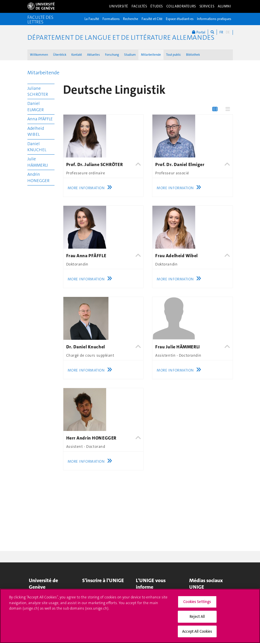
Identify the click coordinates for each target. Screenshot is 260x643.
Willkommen (39, 55)
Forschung (112, 55)
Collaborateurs (181, 6)
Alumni (224, 6)
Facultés (139, 6)
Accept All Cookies (197, 633)
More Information (91, 187)
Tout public (173, 55)
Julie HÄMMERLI (37, 162)
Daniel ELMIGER (35, 106)
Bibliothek (193, 55)
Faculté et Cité (152, 19)
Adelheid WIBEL (35, 131)
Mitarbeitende (151, 55)
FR (221, 32)
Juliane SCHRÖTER (37, 91)
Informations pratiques (214, 19)
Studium (130, 55)
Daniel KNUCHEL (36, 147)
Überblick (59, 55)
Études (156, 6)
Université (118, 6)
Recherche (130, 19)
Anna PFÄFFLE (40, 119)
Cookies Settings (197, 604)
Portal (198, 32)
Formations (111, 19)
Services (207, 6)
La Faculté (91, 19)
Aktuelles (93, 55)
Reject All (197, 618)
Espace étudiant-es (180, 19)
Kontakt (76, 55)
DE (228, 32)
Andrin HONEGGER (38, 177)
